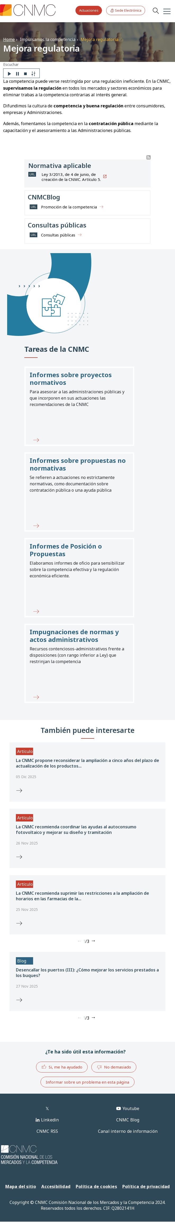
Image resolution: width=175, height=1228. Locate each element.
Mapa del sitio (20, 1186)
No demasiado (114, 1067)
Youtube (131, 1108)
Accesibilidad (55, 1186)
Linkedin (50, 1120)
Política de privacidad (146, 1186)
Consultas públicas (58, 235)
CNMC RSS (47, 1131)
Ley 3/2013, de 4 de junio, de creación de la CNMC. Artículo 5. (71, 177)
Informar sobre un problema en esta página (87, 1082)
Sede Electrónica (125, 10)
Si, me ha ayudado (61, 1067)
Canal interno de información (128, 1131)
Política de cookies (96, 1186)
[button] (79, 406)
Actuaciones (88, 10)
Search (155, 10)
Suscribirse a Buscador (148, 157)
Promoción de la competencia (69, 206)
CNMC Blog (128, 1120)
